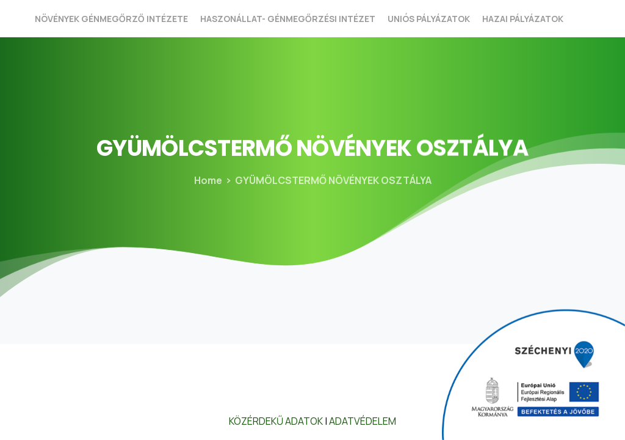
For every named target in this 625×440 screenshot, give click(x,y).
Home (206, 180)
